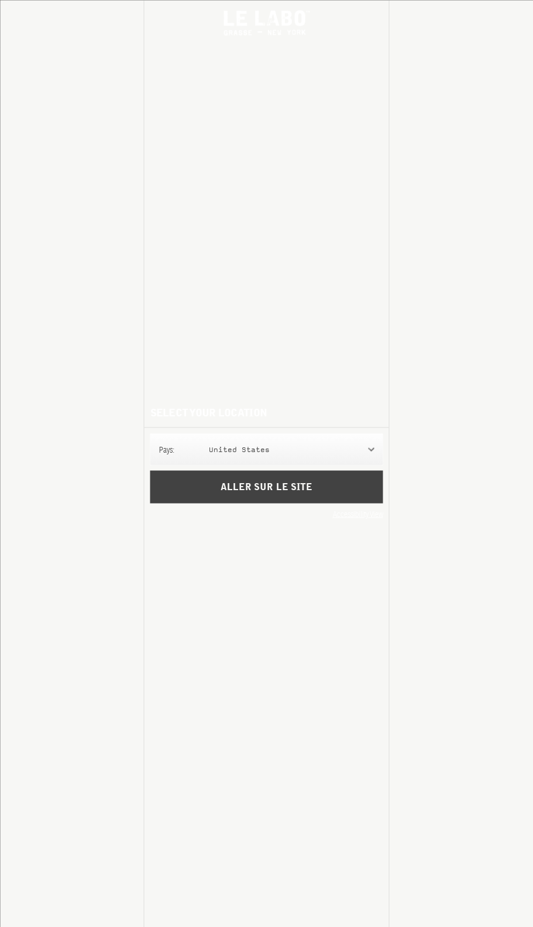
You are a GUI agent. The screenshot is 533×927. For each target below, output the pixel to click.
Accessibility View (358, 513)
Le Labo (266, 22)
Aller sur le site (266, 486)
